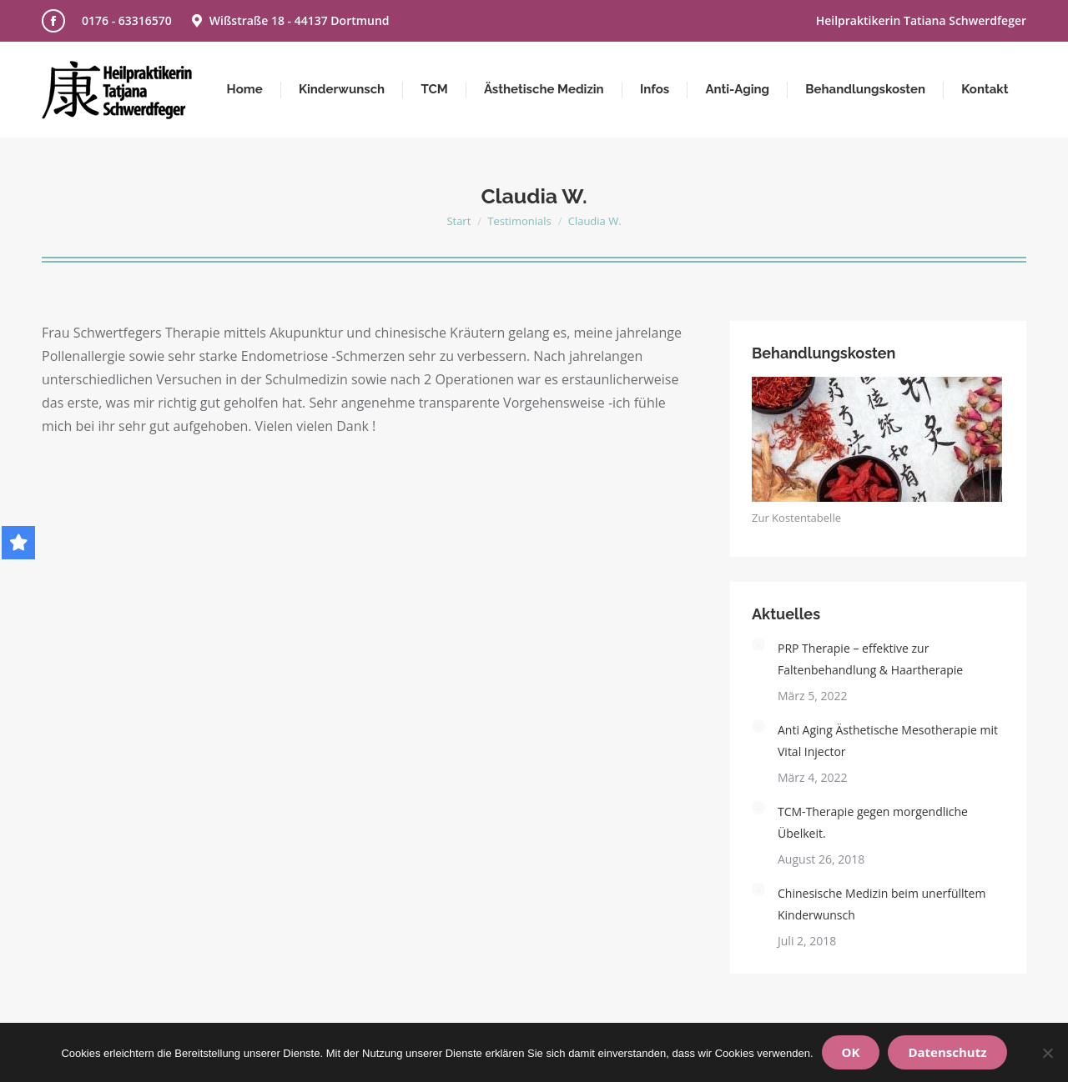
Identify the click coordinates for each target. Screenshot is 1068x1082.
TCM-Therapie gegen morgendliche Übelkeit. (873, 822)
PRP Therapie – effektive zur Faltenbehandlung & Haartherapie (870, 659)
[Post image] (758, 644)
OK (851, 1052)
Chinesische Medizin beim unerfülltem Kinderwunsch (881, 904)
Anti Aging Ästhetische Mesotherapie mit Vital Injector (888, 740)
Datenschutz (947, 1052)
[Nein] (1047, 1052)
